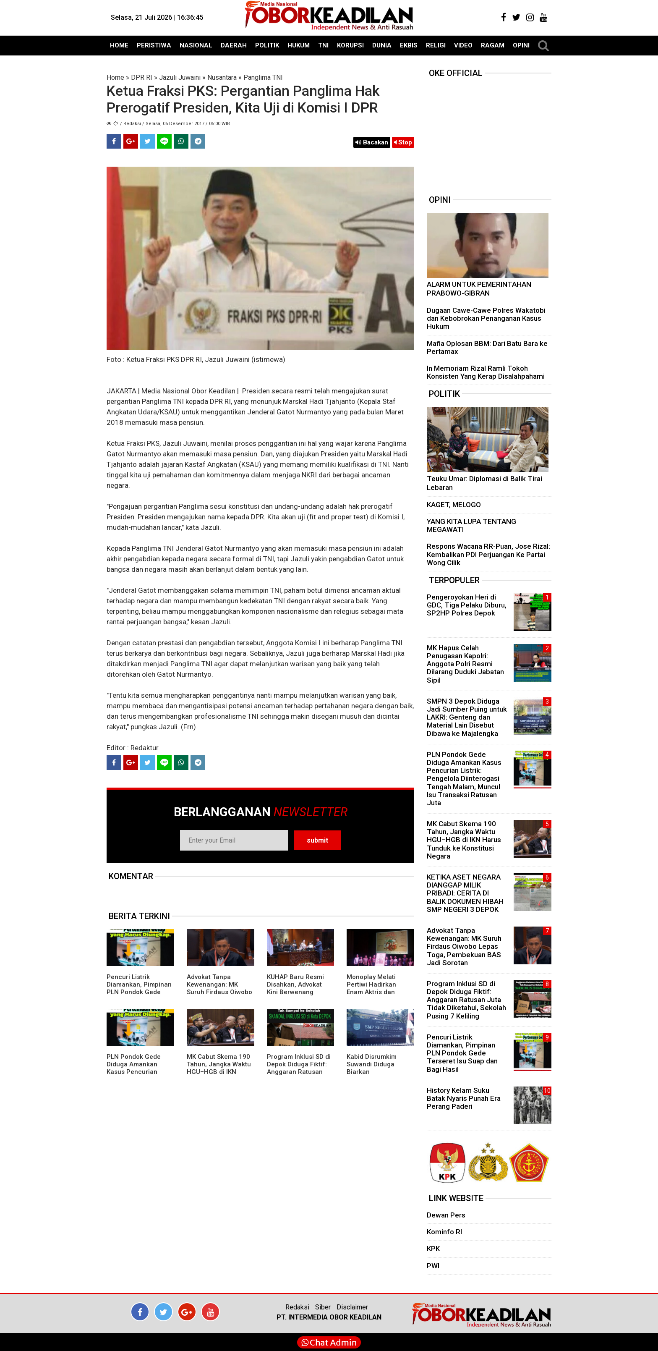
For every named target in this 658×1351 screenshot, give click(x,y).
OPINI (521, 45)
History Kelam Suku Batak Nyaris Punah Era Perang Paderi (464, 1098)
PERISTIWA (154, 45)
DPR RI (141, 77)
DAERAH (234, 45)
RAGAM (492, 45)
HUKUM (298, 45)
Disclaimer (352, 1307)
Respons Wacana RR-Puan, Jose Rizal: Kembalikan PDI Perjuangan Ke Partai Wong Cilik (488, 554)
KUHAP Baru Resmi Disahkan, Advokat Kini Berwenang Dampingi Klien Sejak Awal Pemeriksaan (298, 992)
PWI (433, 1266)
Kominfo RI (444, 1232)
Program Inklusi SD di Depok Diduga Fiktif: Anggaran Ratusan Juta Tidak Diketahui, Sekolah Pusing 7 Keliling (299, 1075)
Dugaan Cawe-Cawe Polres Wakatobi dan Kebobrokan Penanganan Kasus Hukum (486, 318)
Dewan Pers (446, 1215)
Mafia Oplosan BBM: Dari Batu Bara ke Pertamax (487, 347)
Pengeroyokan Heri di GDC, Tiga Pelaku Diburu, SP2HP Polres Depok (467, 605)
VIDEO (463, 45)
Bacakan (371, 142)
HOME (119, 45)
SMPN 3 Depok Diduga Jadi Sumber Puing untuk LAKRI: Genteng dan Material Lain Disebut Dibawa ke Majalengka (467, 717)
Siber (323, 1307)
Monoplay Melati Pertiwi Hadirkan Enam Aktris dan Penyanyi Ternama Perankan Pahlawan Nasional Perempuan (378, 995)
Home (115, 77)
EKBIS (409, 45)
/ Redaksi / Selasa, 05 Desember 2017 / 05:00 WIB (175, 123)
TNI (323, 45)
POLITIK (267, 45)
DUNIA (382, 45)
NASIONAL (196, 45)
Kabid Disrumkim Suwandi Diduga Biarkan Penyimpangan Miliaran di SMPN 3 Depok (375, 1075)
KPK (433, 1248)
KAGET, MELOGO (454, 504)
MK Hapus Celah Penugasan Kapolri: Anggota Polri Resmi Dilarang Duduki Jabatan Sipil (465, 664)
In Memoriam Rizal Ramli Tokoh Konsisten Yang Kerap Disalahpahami (486, 372)
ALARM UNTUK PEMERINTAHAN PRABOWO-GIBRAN (479, 289)
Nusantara (222, 77)
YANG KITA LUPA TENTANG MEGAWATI (471, 525)
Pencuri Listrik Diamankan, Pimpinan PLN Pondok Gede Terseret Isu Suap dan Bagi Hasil (139, 992)
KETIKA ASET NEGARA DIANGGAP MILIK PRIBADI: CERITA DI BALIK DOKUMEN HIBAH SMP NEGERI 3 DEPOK (465, 893)
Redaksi (297, 1307)
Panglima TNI (263, 77)
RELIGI (436, 45)
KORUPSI (350, 45)
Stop (403, 142)
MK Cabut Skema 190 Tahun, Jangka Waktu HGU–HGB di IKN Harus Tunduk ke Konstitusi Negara (219, 1072)
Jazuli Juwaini (180, 77)
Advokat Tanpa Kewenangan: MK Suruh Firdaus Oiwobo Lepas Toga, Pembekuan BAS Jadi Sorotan (219, 995)
